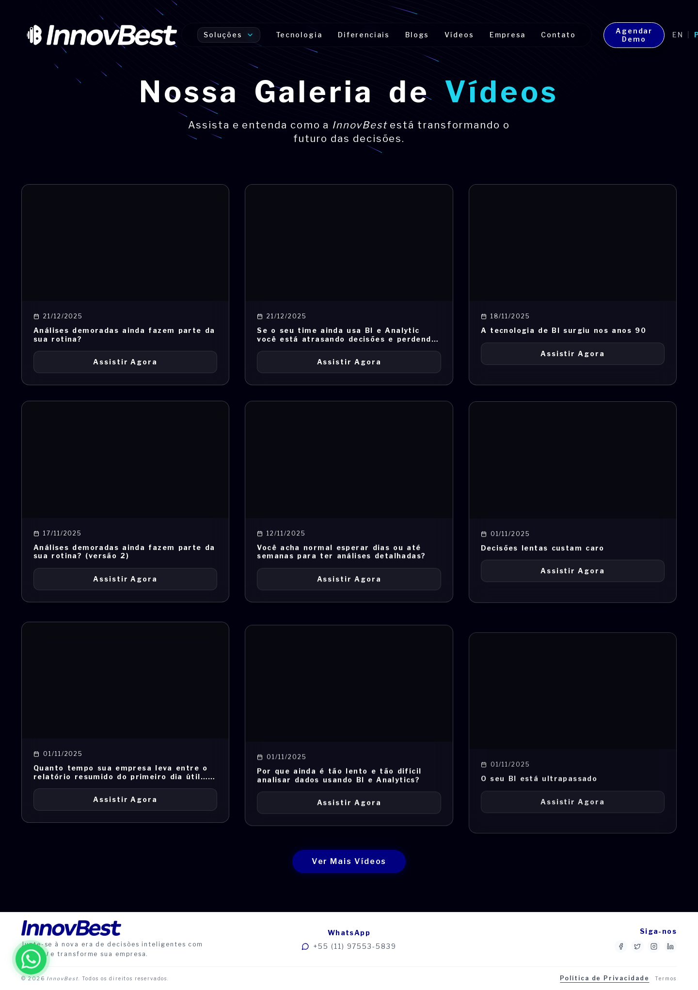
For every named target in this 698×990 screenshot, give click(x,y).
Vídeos (459, 35)
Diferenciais (364, 35)
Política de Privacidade (604, 978)
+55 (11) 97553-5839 (348, 946)
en (677, 35)
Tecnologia (299, 35)
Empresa (507, 35)
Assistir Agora (125, 362)
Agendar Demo (634, 35)
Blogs (417, 35)
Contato (558, 35)
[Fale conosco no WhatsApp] (31, 958)
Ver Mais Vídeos (349, 861)
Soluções (229, 35)
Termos (666, 978)
